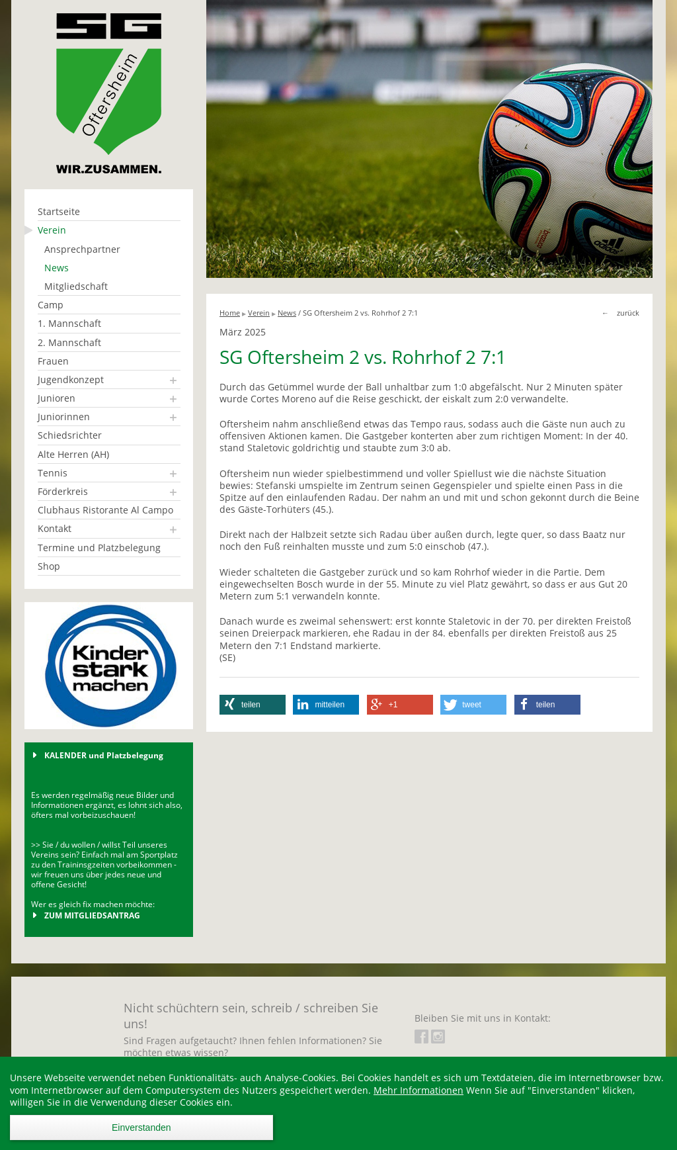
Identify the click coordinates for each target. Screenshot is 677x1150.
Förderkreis (63, 491)
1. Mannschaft (69, 323)
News (56, 267)
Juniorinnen (64, 416)
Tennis (52, 472)
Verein (52, 230)
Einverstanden (141, 1127)
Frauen (53, 361)
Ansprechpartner (82, 249)
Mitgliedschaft (76, 286)
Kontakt (54, 528)
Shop (49, 566)
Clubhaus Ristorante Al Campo (105, 510)
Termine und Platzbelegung (99, 547)
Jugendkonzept (71, 379)
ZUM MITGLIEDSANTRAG (92, 915)
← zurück (620, 313)
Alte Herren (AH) (73, 454)
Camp (50, 304)
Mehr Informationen (418, 1090)
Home (229, 313)
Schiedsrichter (70, 435)
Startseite (59, 211)
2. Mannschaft (69, 342)
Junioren (56, 398)
